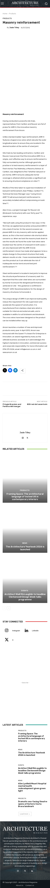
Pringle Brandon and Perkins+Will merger (12, 405)
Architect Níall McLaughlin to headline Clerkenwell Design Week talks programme (25, 597)
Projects (22, 798)
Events (24, 590)
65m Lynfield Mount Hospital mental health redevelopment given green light (32, 787)
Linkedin (35, 631)
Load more (25, 814)
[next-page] (8, 608)
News (24, 543)
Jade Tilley (14, 27)
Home (5, 13)
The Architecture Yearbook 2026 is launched (25, 548)
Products (12, 13)
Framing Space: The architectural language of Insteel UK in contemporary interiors (25, 497)
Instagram (16, 631)
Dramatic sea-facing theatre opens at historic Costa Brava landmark (32, 804)
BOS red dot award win (37, 404)
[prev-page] (4, 608)
